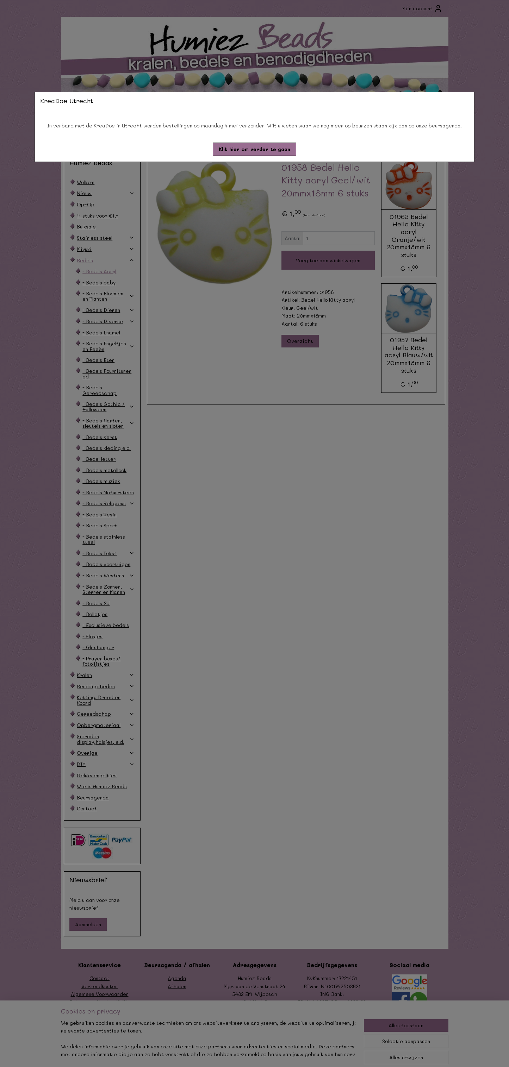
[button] (254, 149)
